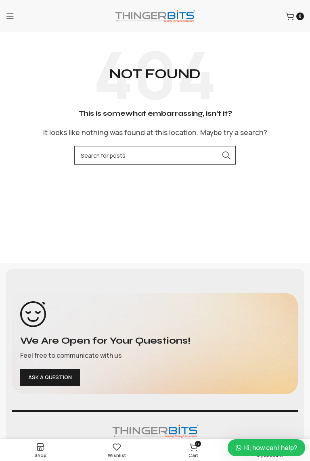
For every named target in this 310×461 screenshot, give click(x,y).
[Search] (155, 155)
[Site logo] (155, 15)
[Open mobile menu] (10, 16)
